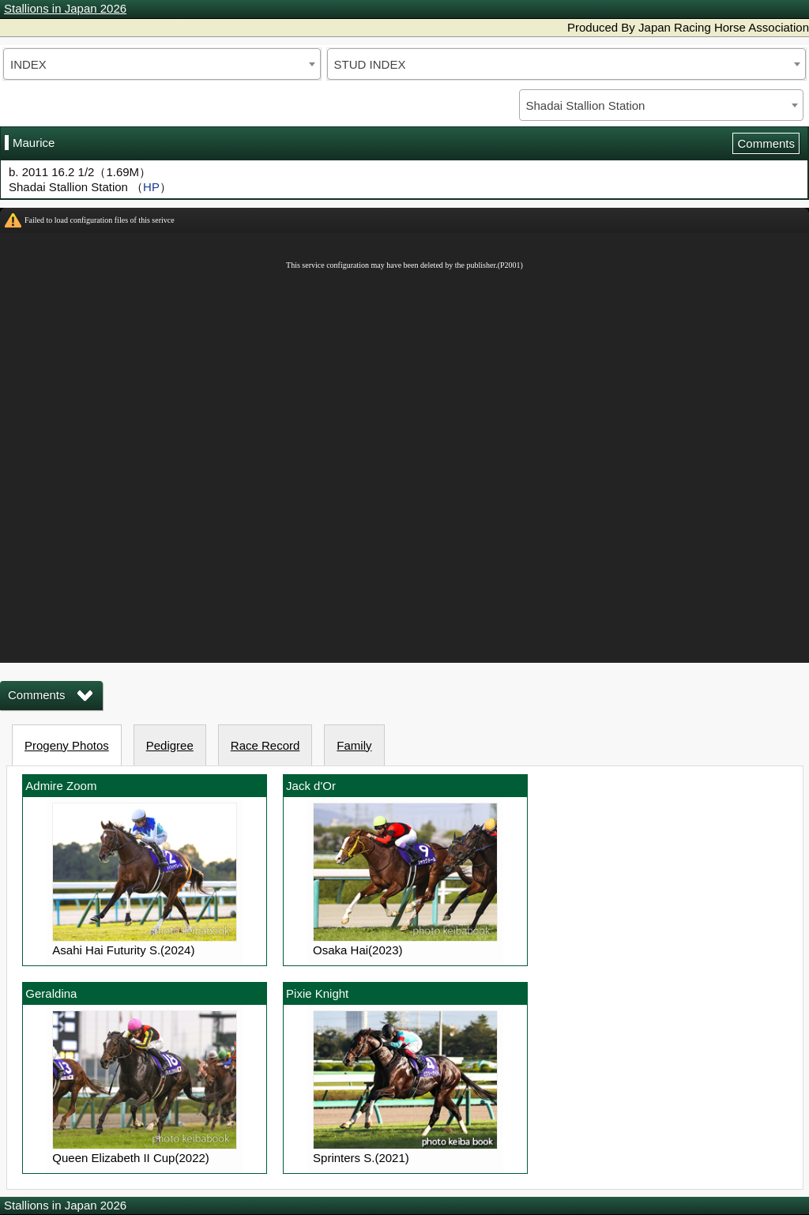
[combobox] (162, 64)
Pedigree (170, 745)
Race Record (265, 745)
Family (354, 745)
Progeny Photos (66, 745)
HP (151, 187)
